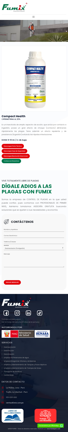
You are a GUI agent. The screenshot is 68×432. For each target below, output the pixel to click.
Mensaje (7, 254)
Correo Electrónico (10, 236)
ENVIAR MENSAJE (12, 282)
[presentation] (20, 273)
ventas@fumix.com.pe (14, 403)
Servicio (6, 245)
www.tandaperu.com (53, 428)
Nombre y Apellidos (11, 229)
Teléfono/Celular (10, 242)
